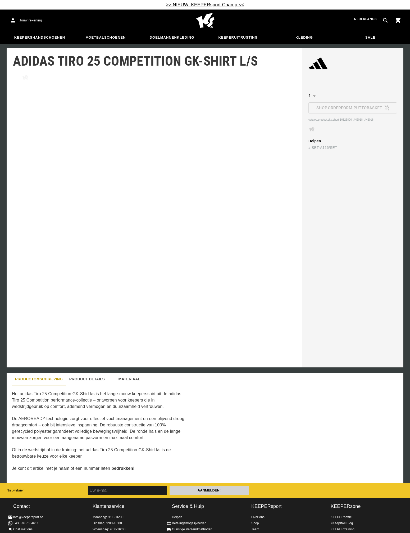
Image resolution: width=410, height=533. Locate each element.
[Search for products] (385, 20)
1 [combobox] (309, 95)
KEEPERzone (346, 506)
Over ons (258, 517)
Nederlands (365, 19)
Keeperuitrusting (238, 37)
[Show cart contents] (398, 20)
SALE (370, 37)
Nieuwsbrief (15, 490)
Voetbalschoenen (106, 37)
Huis (205, 20)
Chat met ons (23, 529)
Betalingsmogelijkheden (189, 523)
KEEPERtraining (342, 529)
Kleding (304, 37)
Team (255, 529)
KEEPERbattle (341, 517)
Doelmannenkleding (172, 37)
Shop (255, 523)
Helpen (177, 517)
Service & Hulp (188, 506)
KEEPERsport (266, 506)
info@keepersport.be (28, 517)
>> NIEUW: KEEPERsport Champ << (205, 4)
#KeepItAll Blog (342, 523)
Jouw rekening (30, 20)
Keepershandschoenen (39, 37)
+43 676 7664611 (26, 523)
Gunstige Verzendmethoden (192, 529)
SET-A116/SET (324, 147)
